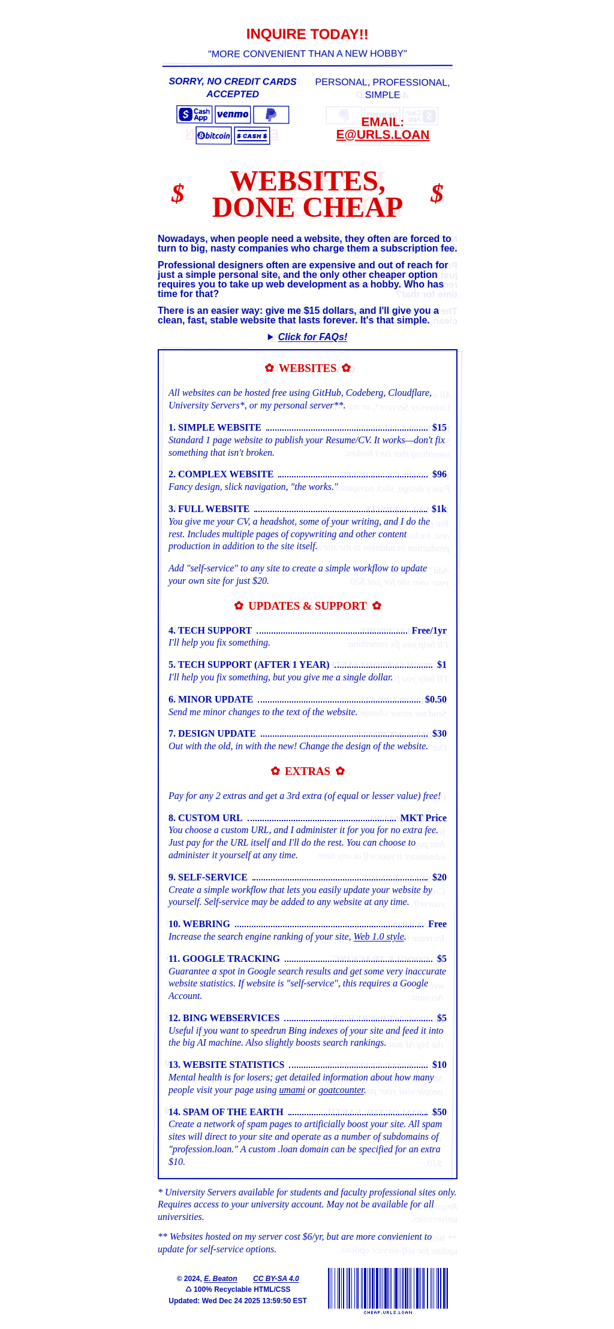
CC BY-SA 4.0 (275, 1278)
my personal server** (301, 404)
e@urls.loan (382, 133)
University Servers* (206, 404)
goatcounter (340, 1089)
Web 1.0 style (378, 936)
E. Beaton (219, 1278)
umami (291, 1089)
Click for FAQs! (312, 336)
